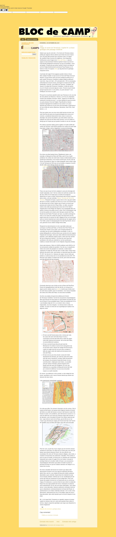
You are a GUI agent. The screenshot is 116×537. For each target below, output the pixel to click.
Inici (58, 521)
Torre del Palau (61, 60)
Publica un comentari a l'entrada (50, 515)
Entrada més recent (47, 521)
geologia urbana (57, 509)
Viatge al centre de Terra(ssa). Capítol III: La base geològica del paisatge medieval (57, 48)
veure (58, 289)
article (56, 68)
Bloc (23, 39)
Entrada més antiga (69, 521)
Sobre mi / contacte (32, 39)
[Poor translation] (5, 10)
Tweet (41, 46)
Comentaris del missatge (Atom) (56, 525)
